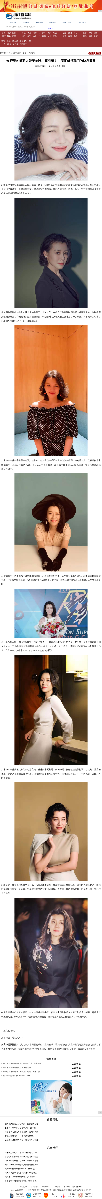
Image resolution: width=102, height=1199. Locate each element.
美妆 (90, 33)
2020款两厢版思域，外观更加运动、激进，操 (21, 1072)
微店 (96, 36)
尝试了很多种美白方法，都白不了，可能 (21, 1140)
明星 (29, 33)
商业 (9, 44)
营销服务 (45, 1187)
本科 (35, 36)
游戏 (64, 36)
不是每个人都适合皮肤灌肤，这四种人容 (21, 1132)
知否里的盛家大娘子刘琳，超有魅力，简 (21, 1124)
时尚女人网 (17, 1037)
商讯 (85, 36)
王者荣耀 (12, 23)
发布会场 (23, 41)
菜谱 (70, 33)
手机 (75, 36)
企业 (64, 33)
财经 (4, 36)
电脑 (70, 36)
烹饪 (75, 33)
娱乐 (24, 36)
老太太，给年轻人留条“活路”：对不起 (20, 1128)
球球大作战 (67, 23)
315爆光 (23, 44)
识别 (55, 36)
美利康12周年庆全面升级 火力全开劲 (20, 1177)
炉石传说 (52, 23)
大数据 (15, 44)
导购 (9, 36)
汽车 (44, 33)
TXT (80, 1187)
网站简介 (23, 1187)
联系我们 (34, 1187)
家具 (50, 33)
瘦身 (96, 33)
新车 (14, 36)
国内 (14, 33)
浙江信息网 (16, 53)
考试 (29, 36)
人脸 (50, 36)
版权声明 (67, 1187)
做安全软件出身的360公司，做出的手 (20, 1169)
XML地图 (56, 1187)
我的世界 (26, 23)
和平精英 (39, 23)
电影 (35, 33)
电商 (90, 36)
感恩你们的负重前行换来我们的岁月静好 (21, 1156)
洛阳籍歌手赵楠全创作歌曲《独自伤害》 (21, 1181)
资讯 (9, 33)
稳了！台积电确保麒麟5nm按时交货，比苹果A (22, 1064)
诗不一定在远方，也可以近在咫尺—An (21, 1152)
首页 (4, 33)
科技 (24, 33)
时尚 (3, 41)
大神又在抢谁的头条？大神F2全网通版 (21, 1173)
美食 (85, 33)
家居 (44, 36)
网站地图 (75, 1187)
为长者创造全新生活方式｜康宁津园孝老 (21, 1160)
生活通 (15, 41)
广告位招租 (82, 23)
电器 (55, 33)
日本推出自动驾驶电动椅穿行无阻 (17, 1068)
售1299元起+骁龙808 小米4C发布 (16, 1076)
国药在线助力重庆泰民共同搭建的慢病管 (21, 1165)
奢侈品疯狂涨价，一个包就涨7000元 (20, 1136)
